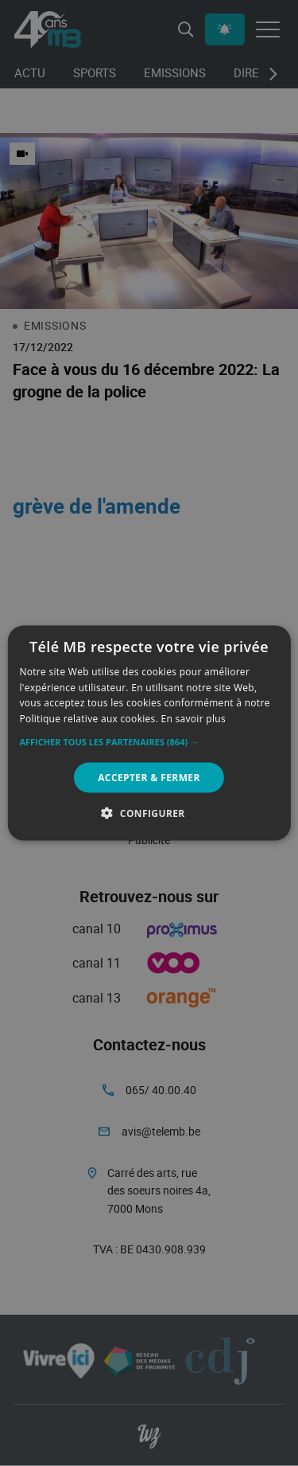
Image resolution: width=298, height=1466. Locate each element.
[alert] (149, 733)
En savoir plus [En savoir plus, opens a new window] (193, 718)
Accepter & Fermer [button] (149, 777)
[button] (148, 742)
